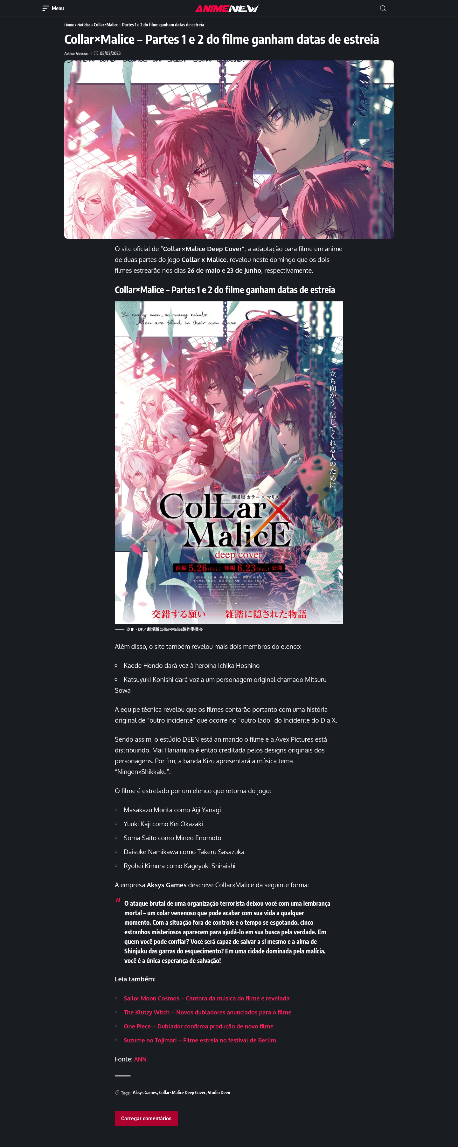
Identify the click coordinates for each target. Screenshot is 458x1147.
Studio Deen (219, 1092)
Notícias (86, 24)
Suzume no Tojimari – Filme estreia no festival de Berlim (208, 1040)
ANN (141, 1059)
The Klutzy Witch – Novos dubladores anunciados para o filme (217, 1012)
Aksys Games (145, 1092)
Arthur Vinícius (77, 53)
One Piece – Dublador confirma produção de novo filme (207, 1026)
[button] (383, 8)
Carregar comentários (146, 1119)
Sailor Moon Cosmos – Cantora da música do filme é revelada (216, 998)
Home (69, 24)
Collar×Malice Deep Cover (182, 1092)
